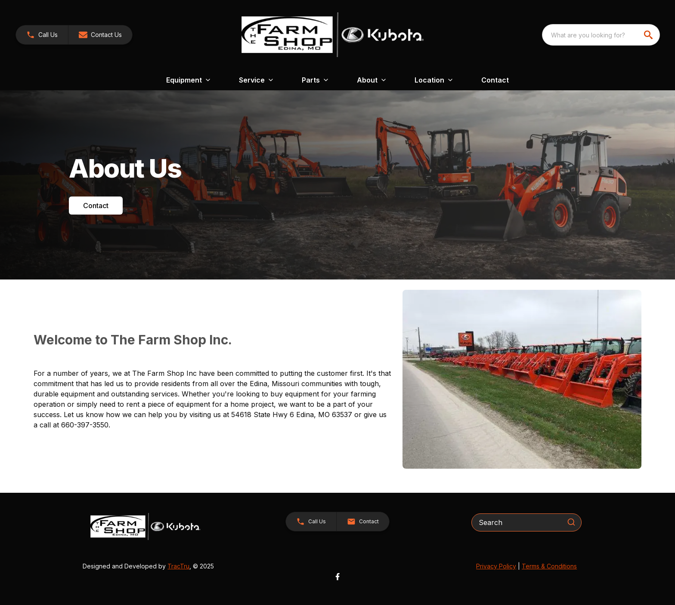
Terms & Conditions (549, 566)
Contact (495, 80)
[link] (41, 35)
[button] (100, 35)
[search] (649, 35)
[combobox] (601, 35)
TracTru (178, 566)
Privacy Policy (496, 566)
